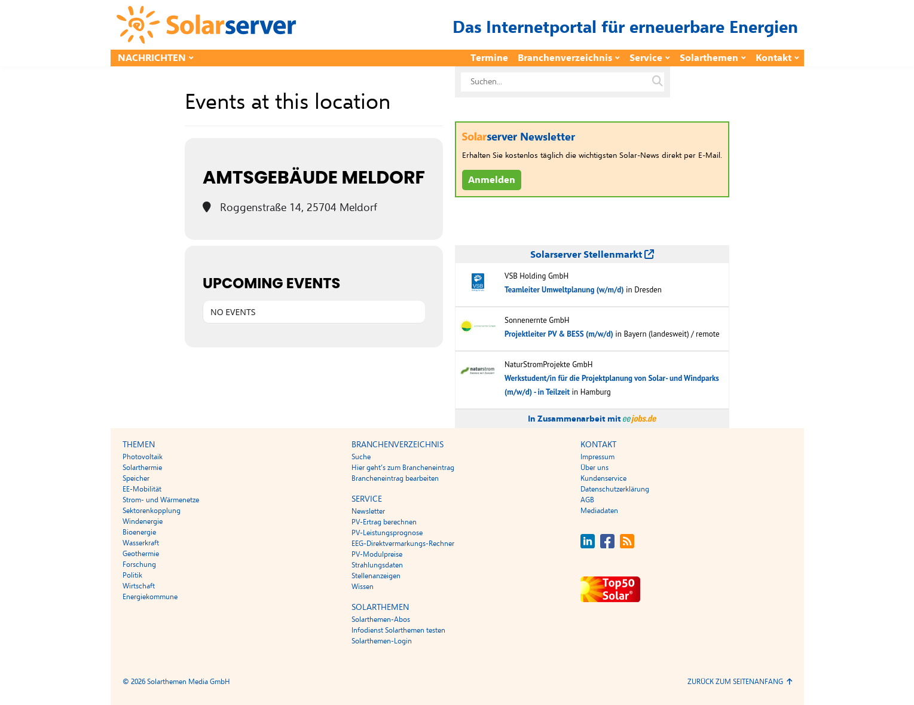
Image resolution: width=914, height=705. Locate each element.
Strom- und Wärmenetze (161, 500)
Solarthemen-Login (381, 641)
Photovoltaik (143, 457)
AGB (587, 500)
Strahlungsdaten (377, 565)
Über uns (594, 467)
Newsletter (368, 511)
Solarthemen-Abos (380, 619)
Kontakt (773, 58)
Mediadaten (599, 510)
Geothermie (141, 553)
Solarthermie (142, 467)
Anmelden (491, 180)
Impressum (597, 457)
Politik (132, 575)
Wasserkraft (141, 543)
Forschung (139, 564)
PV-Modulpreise (376, 554)
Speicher (136, 478)
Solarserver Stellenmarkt (592, 254)
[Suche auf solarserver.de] (658, 82)
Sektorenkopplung (152, 510)
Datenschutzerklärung (614, 489)
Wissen (362, 586)
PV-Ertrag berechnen (384, 522)
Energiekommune (150, 597)
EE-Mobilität (142, 489)
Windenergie (143, 521)
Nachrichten (152, 58)
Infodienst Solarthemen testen (398, 630)
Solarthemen (709, 58)
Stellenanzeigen (376, 576)
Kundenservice (603, 478)
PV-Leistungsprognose (387, 533)
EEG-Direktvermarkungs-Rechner (402, 543)
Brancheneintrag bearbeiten (395, 478)
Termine (489, 58)
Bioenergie (139, 532)
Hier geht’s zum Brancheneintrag (402, 467)
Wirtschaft (139, 586)
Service (645, 58)
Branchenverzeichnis (565, 58)
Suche (361, 457)
